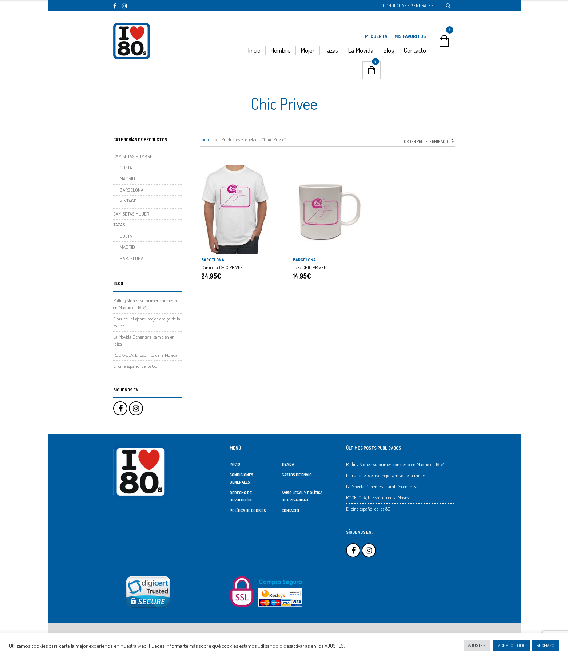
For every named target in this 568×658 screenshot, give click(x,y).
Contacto (415, 50)
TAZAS (119, 225)
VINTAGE (128, 201)
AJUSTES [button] (476, 645)
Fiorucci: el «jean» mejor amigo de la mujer (385, 475)
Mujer (308, 50)
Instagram (136, 408)
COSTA (126, 167)
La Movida (360, 50)
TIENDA (288, 464)
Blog (388, 50)
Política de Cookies (248, 510)
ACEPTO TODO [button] (512, 645)
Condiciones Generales (408, 5)
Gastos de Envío (297, 474)
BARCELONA (212, 260)
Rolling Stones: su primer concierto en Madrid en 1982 (395, 464)
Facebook (120, 408)
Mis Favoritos (410, 36)
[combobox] (411, 140)
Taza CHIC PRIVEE (309, 267)
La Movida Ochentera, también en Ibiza (381, 486)
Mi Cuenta (376, 36)
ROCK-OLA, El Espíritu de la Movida (145, 355)
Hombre (280, 50)
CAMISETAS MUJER (131, 214)
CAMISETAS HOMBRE (132, 156)
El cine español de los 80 (135, 366)
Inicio (254, 50)
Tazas (331, 50)
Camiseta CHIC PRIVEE (222, 267)
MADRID (127, 178)
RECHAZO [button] (545, 645)
